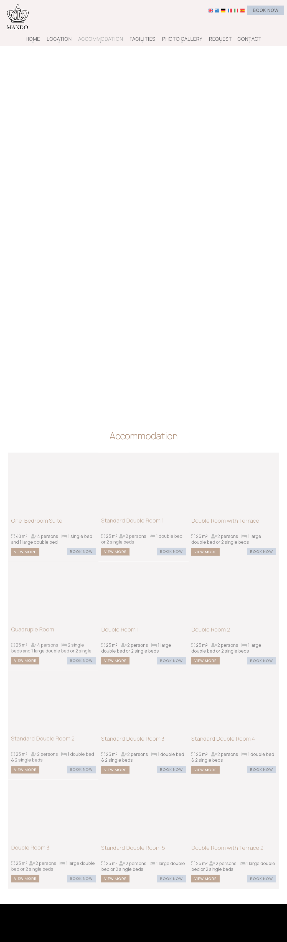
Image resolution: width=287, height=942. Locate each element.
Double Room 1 (120, 632)
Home (33, 38)
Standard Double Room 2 (43, 742)
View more (25, 554)
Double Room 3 (30, 850)
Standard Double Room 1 (132, 523)
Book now (266, 10)
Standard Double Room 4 (223, 742)
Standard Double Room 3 (132, 742)
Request (220, 38)
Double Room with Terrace (225, 523)
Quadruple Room (32, 632)
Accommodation (100, 38)
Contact (249, 38)
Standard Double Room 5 (133, 850)
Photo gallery (182, 38)
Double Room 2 (210, 632)
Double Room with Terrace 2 (227, 850)
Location (59, 38)
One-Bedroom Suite (36, 523)
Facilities (142, 38)
